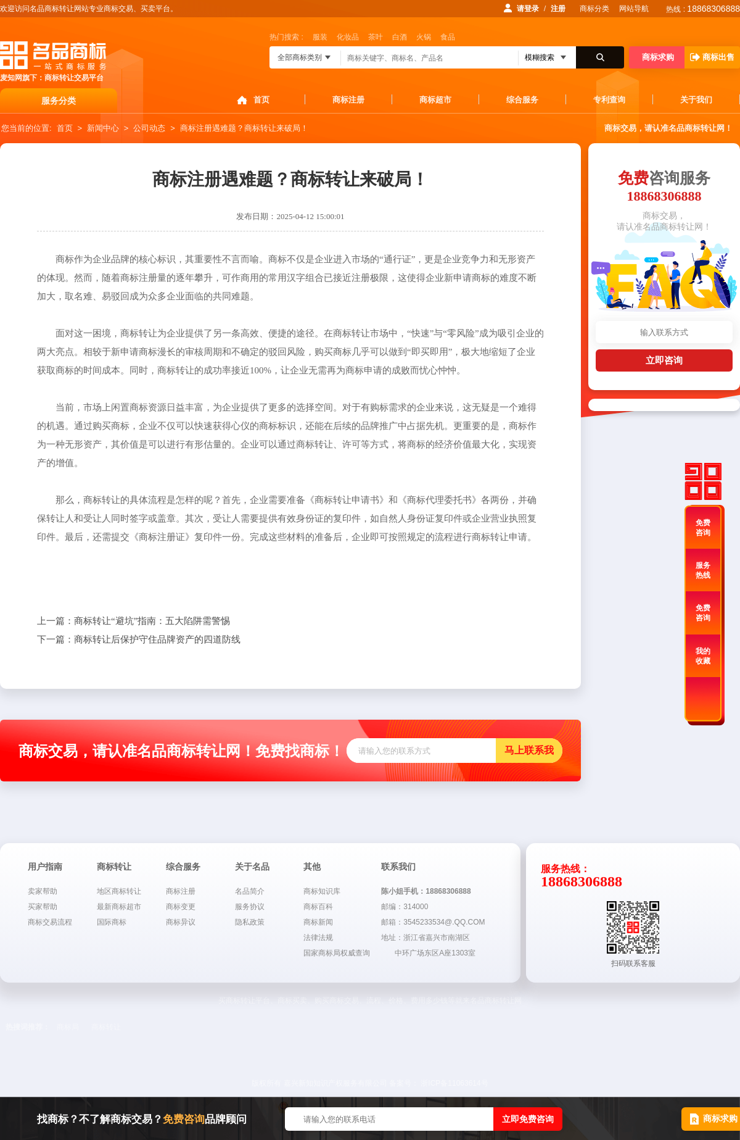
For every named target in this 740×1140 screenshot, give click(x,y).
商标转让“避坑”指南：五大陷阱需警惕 (133, 621)
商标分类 (594, 8)
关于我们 (696, 99)
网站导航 (634, 8)
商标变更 (180, 906)
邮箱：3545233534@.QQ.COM (433, 922)
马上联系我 (529, 750)
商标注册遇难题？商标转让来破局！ (244, 128)
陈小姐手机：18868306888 (426, 891)
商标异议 (180, 922)
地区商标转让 (119, 891)
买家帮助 (42, 906)
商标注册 (348, 99)
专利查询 (609, 99)
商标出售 (712, 57)
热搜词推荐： (28, 1027)
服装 (320, 37)
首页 (261, 99)
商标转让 (106, 1027)
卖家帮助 (42, 891)
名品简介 (250, 891)
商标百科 (318, 906)
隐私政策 (250, 922)
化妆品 (348, 37)
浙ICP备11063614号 (454, 1083)
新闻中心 (103, 128)
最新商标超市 (119, 906)
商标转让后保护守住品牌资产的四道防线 (138, 639)
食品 (447, 37)
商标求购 (658, 57)
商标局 (68, 1027)
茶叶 (375, 37)
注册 (558, 8)
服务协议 (250, 906)
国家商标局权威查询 (336, 953)
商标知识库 (321, 891)
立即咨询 (664, 360)
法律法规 (318, 937)
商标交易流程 (50, 922)
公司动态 (149, 128)
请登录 (528, 8)
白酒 (399, 37)
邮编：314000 (404, 906)
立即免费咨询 (528, 1119)
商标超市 (435, 99)
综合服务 (522, 99)
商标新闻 (318, 922)
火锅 (423, 37)
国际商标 (111, 922)
